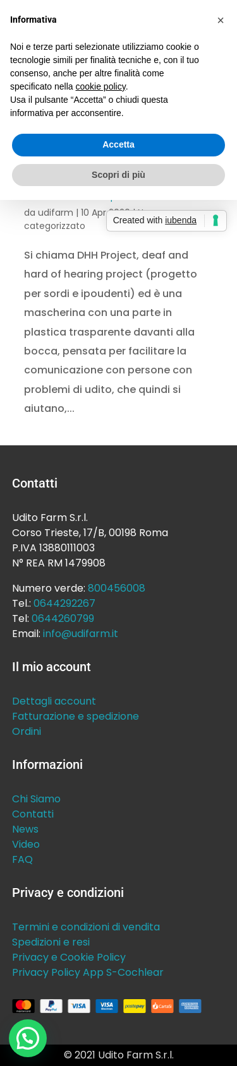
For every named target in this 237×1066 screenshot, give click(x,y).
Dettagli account (54, 701)
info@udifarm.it (80, 633)
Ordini (26, 731)
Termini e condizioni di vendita (86, 927)
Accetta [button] (118, 144)
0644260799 (63, 618)
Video (26, 844)
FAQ (22, 859)
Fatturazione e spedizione (75, 716)
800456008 (116, 588)
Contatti (33, 814)
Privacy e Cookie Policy (69, 957)
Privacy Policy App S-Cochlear (88, 972)
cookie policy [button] (101, 86)
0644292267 (64, 603)
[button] (28, 1038)
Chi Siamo (36, 799)
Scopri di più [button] (118, 175)
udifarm (55, 212)
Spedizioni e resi (51, 942)
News (25, 829)
